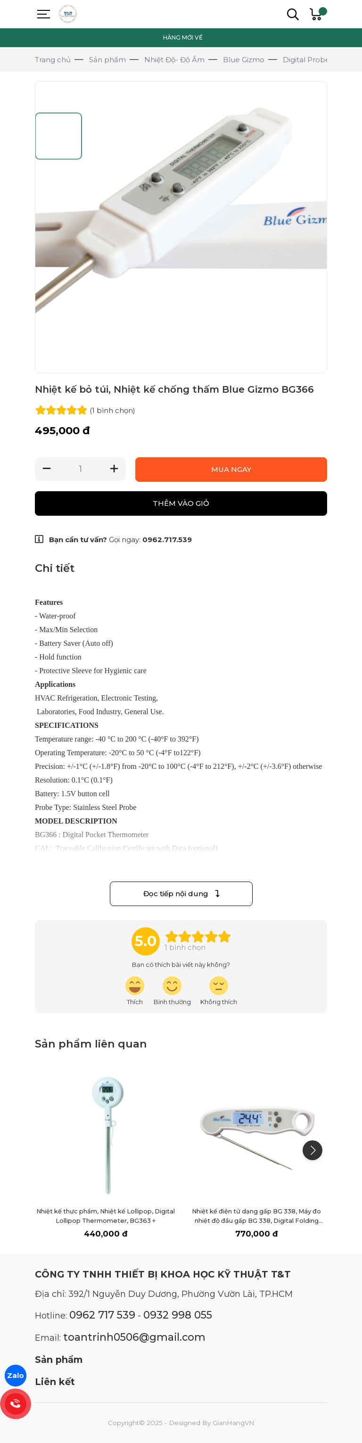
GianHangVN (234, 1423)
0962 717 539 (102, 1315)
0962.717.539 (167, 539)
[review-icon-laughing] (135, 991)
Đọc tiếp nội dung (181, 893)
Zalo (15, 1375)
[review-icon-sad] (219, 991)
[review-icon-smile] (172, 991)
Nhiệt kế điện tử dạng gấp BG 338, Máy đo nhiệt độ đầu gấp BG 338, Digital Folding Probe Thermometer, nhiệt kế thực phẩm (256, 1221)
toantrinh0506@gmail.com (134, 1337)
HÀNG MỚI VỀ (183, 37)
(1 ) (112, 410)
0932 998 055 (177, 1315)
